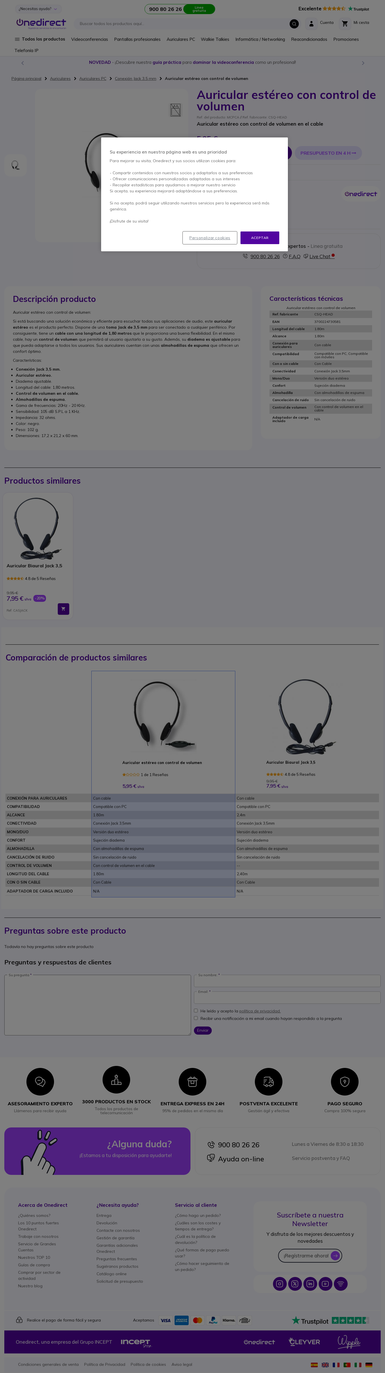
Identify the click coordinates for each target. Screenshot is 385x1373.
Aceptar (260, 237)
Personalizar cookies (209, 237)
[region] (194, 194)
